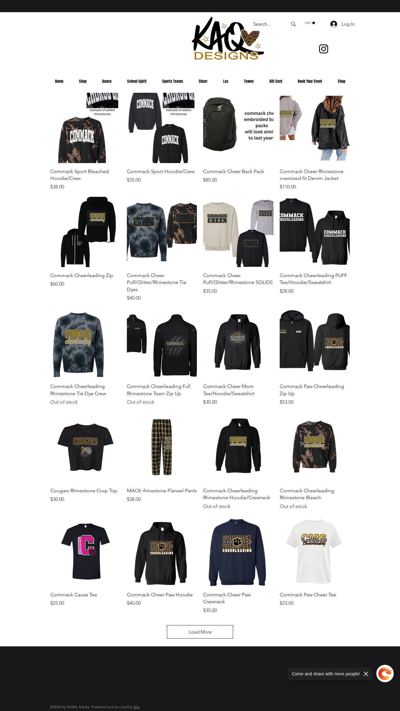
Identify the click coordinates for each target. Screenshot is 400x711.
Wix (136, 706)
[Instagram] (324, 49)
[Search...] (265, 24)
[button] (310, 23)
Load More (200, 632)
